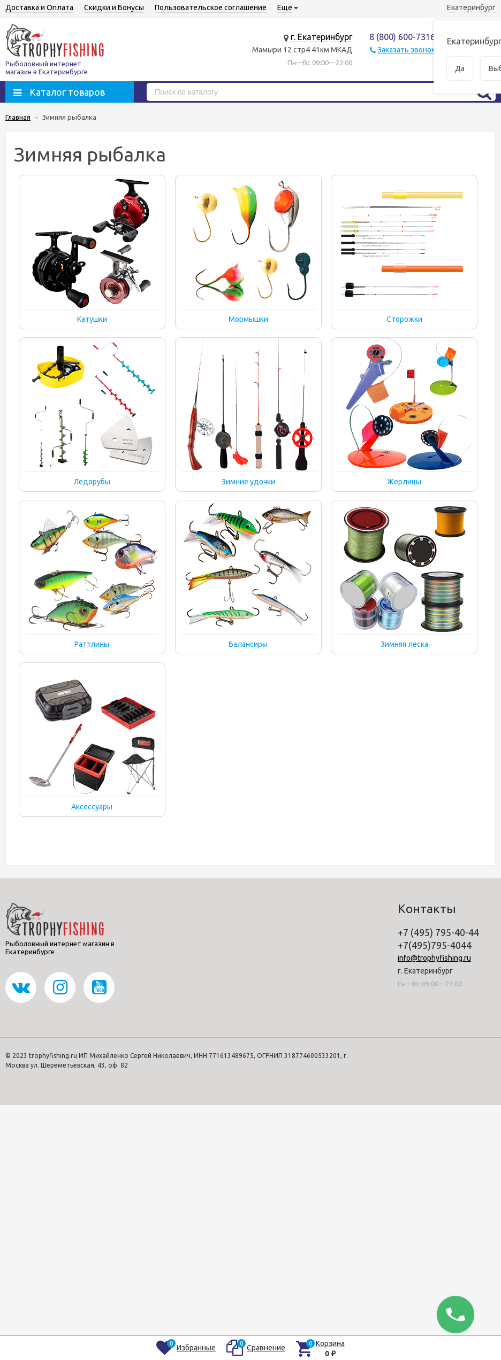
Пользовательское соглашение (211, 7)
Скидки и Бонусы (114, 7)
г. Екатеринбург (321, 37)
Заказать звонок (406, 49)
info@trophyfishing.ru (434, 958)
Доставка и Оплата (39, 7)
